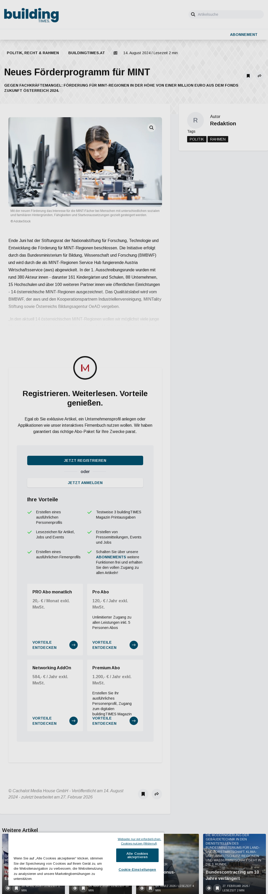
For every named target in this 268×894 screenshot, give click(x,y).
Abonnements (111, 440)
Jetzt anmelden (85, 366)
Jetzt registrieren (85, 344)
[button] (259, 76)
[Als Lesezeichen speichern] (248, 76)
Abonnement (244, 34)
